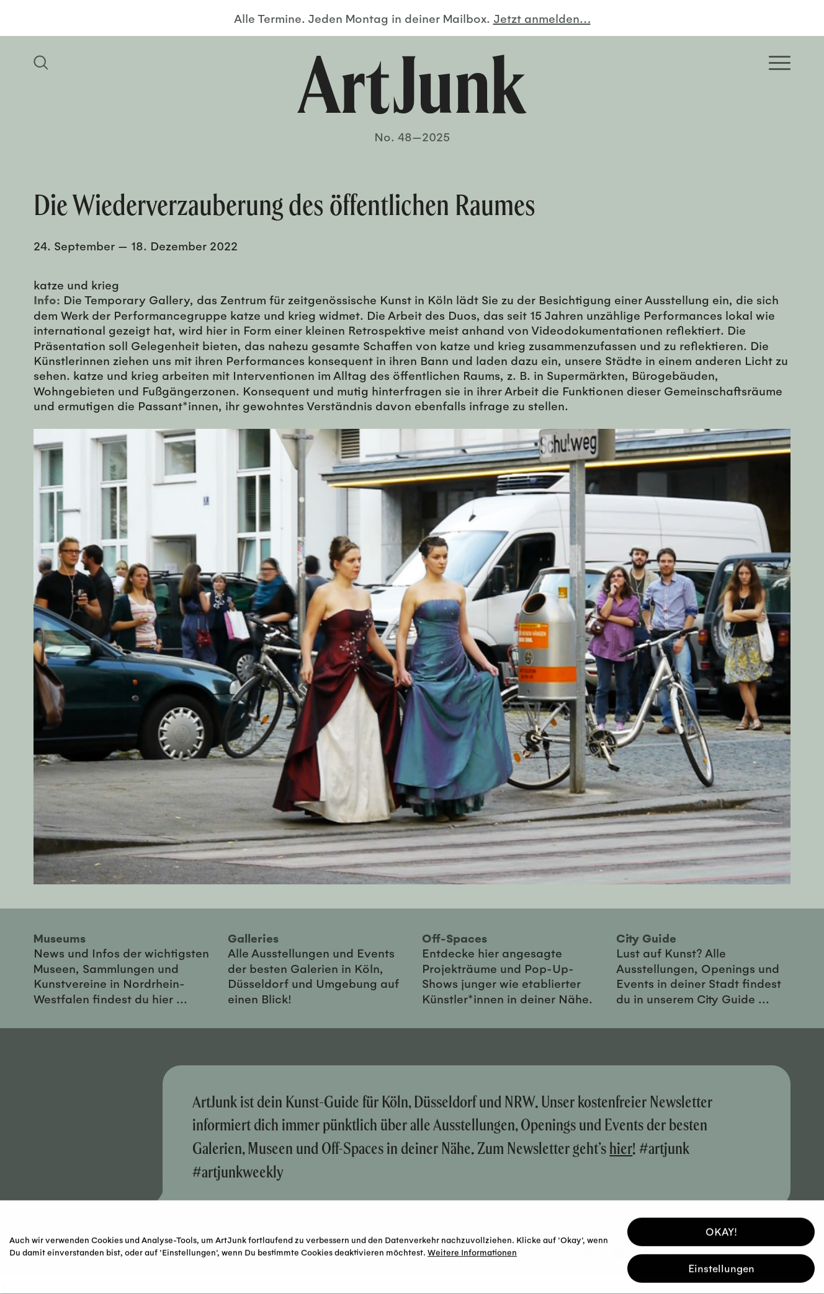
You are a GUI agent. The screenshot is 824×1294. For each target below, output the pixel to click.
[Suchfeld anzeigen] (43, 62)
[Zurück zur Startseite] (412, 84)
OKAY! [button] (721, 1228)
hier (620, 1148)
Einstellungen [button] (721, 1264)
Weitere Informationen (472, 1248)
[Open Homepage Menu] (779, 63)
